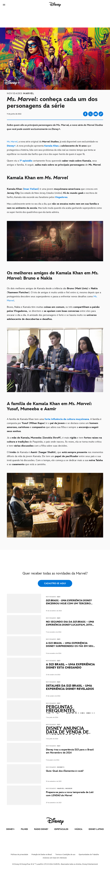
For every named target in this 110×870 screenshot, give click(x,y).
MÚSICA (78, 829)
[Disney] (55, 4)
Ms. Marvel (12, 141)
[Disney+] (11, 146)
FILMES (24, 829)
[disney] (55, 821)
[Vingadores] (61, 197)
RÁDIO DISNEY (41, 829)
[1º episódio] (26, 160)
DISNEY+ (10, 829)
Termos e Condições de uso (65, 854)
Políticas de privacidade (19, 854)
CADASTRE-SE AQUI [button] (55, 583)
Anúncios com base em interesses (55, 858)
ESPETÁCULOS (61, 829)
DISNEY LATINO (96, 829)
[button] (4, 4)
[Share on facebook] (85, 114)
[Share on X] (90, 114)
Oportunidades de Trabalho (89, 854)
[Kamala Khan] (51, 146)
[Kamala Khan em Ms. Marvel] (55, 180)
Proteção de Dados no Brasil (42, 854)
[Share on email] (96, 114)
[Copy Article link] (101, 114)
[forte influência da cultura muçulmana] (66, 419)
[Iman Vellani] (31, 189)
